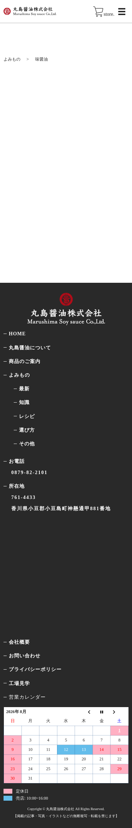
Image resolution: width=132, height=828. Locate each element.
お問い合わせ (24, 655)
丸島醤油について (30, 347)
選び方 (27, 430)
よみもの (12, 59)
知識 (24, 402)
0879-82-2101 (29, 472)
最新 (24, 388)
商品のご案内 (24, 361)
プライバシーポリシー (35, 669)
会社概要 (19, 642)
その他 (27, 443)
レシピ (27, 416)
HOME (17, 333)
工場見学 (19, 683)
